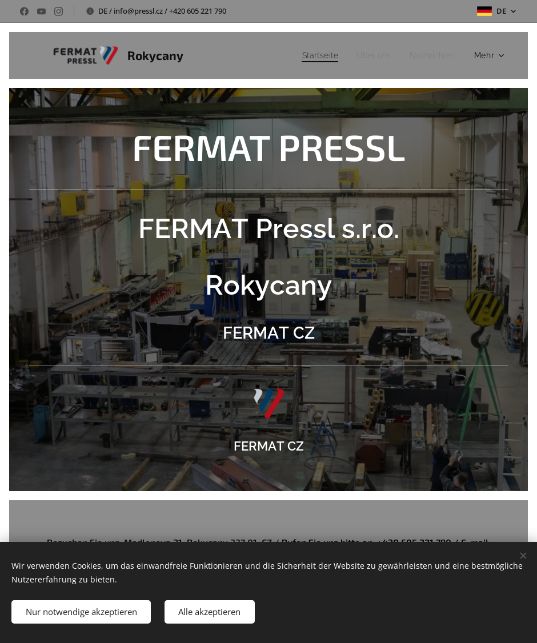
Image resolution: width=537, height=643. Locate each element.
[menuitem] (312, 55)
